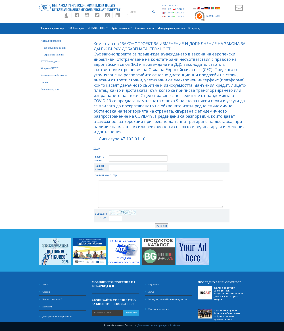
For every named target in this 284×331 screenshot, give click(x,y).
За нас (44, 284)
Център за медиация (157, 309)
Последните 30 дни (55, 47)
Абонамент (131, 312)
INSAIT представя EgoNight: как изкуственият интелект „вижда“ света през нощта (228, 293)
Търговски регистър (52, 28)
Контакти (45, 306)
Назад (97, 148)
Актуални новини (51, 40)
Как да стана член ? (50, 299)
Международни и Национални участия (166, 299)
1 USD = (173, 9)
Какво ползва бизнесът (54, 75)
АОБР (149, 291)
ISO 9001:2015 (207, 16)
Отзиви (44, 291)
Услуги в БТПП (49, 68)
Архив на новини (54, 54)
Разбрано (175, 325)
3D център (194, 28)
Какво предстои (50, 89)
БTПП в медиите (50, 61)
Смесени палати (144, 28)
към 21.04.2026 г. (170, 5)
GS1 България (76, 28)
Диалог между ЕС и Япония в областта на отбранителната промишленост (227, 315)
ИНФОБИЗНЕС (98, 28)
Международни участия (171, 28)
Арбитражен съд (121, 28)
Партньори (152, 284)
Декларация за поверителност (55, 316)
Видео (44, 82)
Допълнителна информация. (152, 325)
